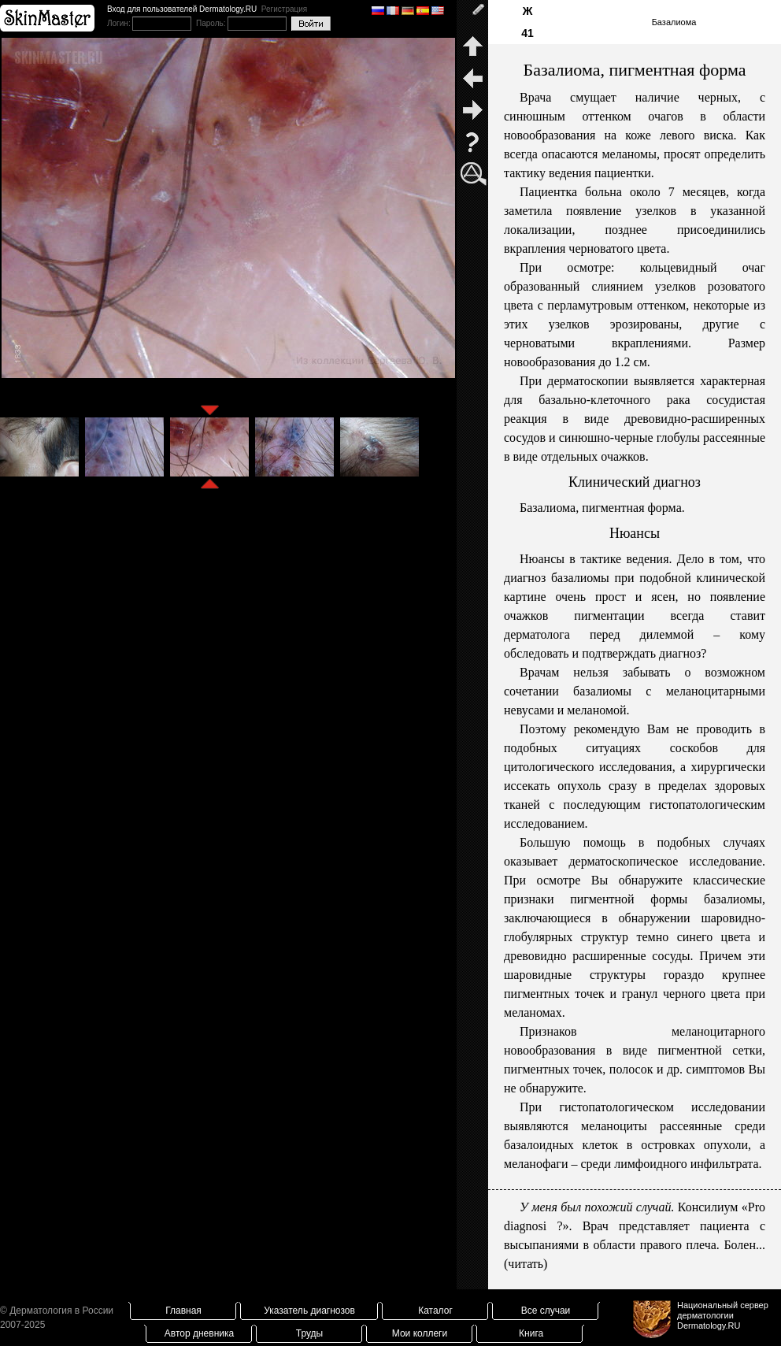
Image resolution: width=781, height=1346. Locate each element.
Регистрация (284, 9)
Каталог (435, 1310)
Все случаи (546, 1310)
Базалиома (674, 22)
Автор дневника (199, 1333)
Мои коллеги (419, 1333)
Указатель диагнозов (309, 1310)
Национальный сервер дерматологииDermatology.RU (722, 1315)
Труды (309, 1333)
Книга (531, 1333)
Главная (183, 1310)
